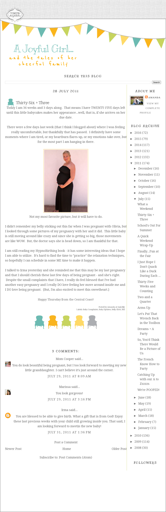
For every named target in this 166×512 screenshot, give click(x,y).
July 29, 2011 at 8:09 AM (69, 376)
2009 (138, 441)
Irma (64, 410)
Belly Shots (116, 309)
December (145, 168)
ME (123, 309)
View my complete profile (150, 108)
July (141, 199)
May (141, 403)
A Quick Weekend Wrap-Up (145, 240)
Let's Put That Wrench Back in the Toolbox (148, 318)
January (144, 428)
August (143, 193)
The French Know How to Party (148, 364)
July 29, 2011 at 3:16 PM (69, 399)
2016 (138, 133)
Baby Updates (105, 309)
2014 (138, 145)
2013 (138, 151)
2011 (138, 163)
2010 (138, 435)
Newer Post (13, 449)
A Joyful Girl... (43, 49)
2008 (138, 448)
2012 (138, 157)
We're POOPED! (148, 390)
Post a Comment (66, 442)
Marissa (65, 387)
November (146, 174)
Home (66, 449)
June (141, 397)
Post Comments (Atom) (75, 457)
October (144, 180)
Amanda (154, 97)
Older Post (119, 449)
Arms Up (143, 308)
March (143, 416)
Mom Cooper (65, 359)
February (145, 422)
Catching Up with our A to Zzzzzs (148, 379)
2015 (138, 139)
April (142, 409)
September (146, 187)
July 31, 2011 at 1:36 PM (69, 432)
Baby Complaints (90, 309)
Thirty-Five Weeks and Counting (146, 286)
